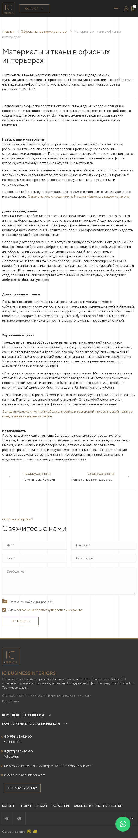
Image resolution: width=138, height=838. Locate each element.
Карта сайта (10, 701)
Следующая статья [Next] (103, 477)
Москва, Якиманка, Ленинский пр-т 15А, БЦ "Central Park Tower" (48, 766)
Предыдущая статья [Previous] (39, 477)
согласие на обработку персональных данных (49, 610)
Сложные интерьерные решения (98, 806)
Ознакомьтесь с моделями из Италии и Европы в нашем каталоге (78, 196)
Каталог (34, 8)
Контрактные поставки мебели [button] (31, 723)
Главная (8, 31)
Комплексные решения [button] (23, 715)
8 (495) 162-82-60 (18, 736)
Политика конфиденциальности (69, 695)
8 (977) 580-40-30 (18, 751)
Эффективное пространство (44, 31)
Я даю (45, 610)
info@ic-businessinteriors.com (24, 775)
